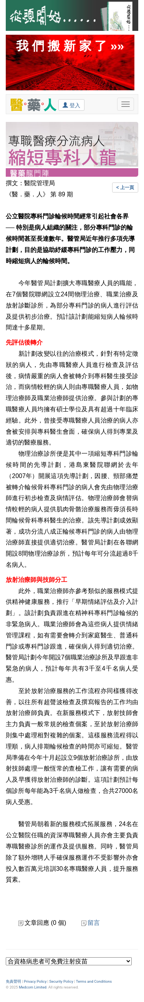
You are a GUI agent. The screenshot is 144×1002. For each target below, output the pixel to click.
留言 (90, 922)
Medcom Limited (32, 987)
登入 (71, 105)
